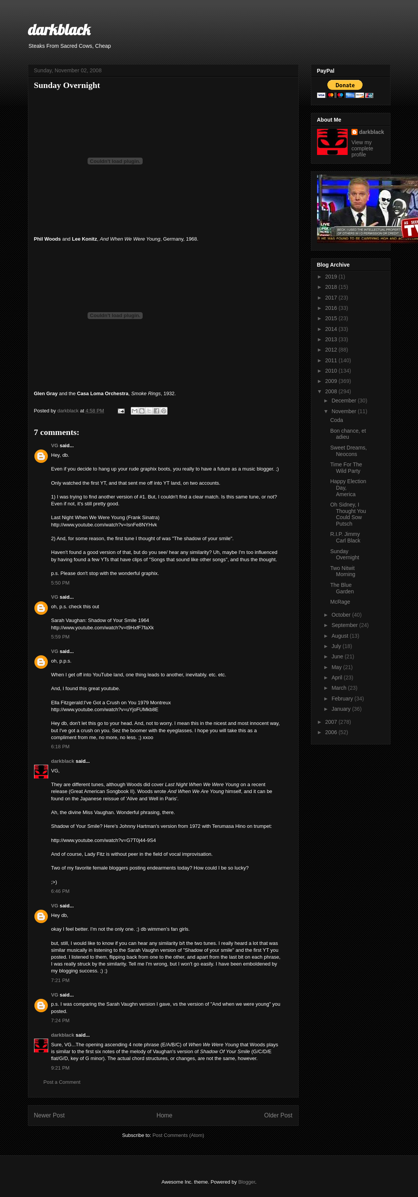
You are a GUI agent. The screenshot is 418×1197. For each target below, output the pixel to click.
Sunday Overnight (344, 554)
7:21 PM (60, 980)
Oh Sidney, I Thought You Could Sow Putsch (348, 514)
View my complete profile (362, 148)
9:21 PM (60, 1068)
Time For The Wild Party (346, 467)
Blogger (246, 1182)
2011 (331, 360)
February (343, 698)
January (342, 709)
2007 (331, 722)
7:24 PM (60, 1020)
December (345, 400)
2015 (331, 318)
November (345, 411)
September (345, 625)
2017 (331, 298)
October (342, 615)
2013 (331, 339)
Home (164, 1115)
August (341, 636)
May (337, 667)
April (338, 677)
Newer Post (49, 1115)
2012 (331, 350)
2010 (331, 371)
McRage (340, 602)
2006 (331, 732)
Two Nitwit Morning (342, 571)
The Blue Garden (342, 588)
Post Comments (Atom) (178, 1135)
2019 (331, 277)
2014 (331, 329)
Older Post (278, 1115)
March (340, 688)
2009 (331, 381)
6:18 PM (60, 746)
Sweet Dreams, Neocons (348, 451)
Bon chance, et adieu (348, 434)
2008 (331, 391)
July (337, 646)
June (338, 656)
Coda (336, 420)
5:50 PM (60, 583)
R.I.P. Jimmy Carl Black (345, 537)
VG (55, 445)
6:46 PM (60, 891)
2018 (331, 287)
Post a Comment (62, 1082)
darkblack (59, 29)
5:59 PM (60, 637)
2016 (331, 308)
